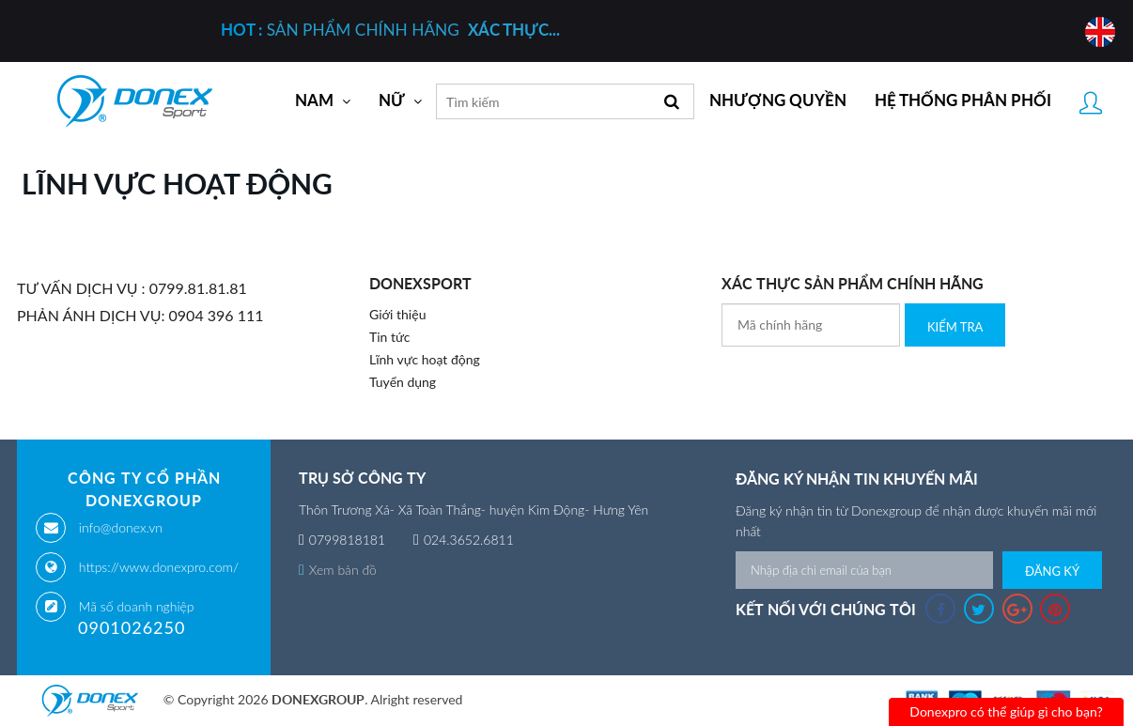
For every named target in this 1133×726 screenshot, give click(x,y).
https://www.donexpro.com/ (159, 567)
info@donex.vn (121, 527)
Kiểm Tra (955, 326)
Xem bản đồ (338, 570)
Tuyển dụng (402, 382)
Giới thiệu (397, 314)
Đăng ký (1052, 571)
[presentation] (864, 383)
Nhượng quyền (777, 101)
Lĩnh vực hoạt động (424, 359)
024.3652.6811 (469, 540)
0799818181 (347, 540)
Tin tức (390, 337)
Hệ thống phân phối (963, 101)
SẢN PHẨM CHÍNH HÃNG (390, 29)
